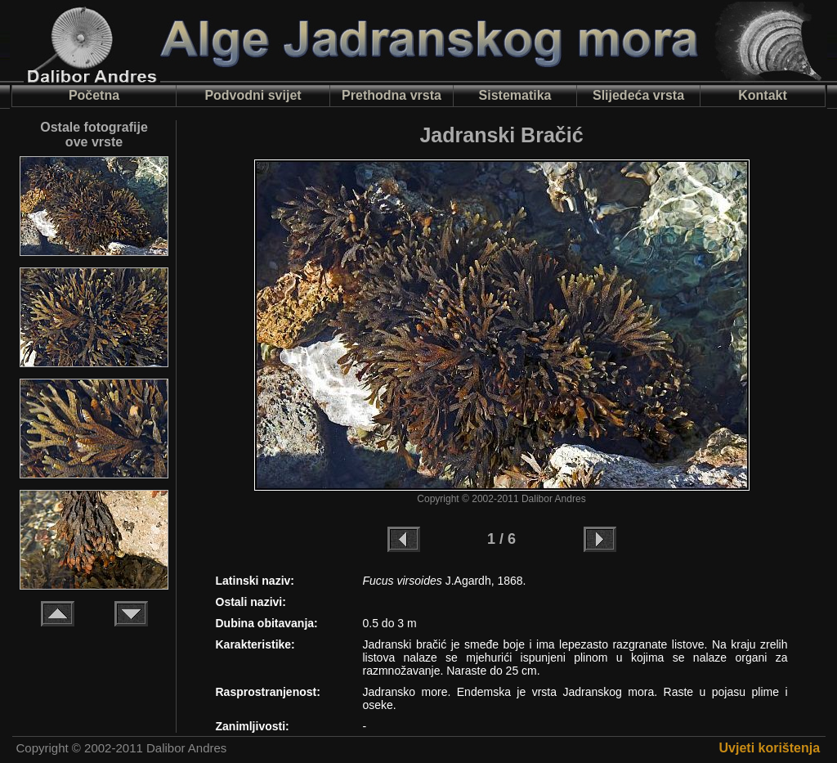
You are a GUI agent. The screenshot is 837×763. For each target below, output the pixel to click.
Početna (94, 95)
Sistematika (515, 95)
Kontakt (762, 95)
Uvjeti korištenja (770, 748)
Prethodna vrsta (391, 95)
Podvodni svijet (252, 95)
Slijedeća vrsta (638, 95)
